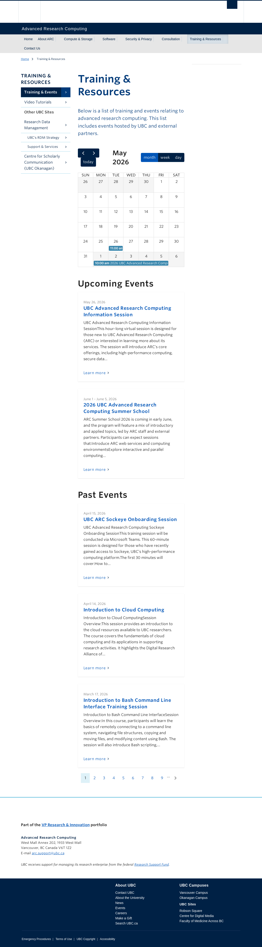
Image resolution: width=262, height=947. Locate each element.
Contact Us (32, 48)
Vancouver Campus (193, 892)
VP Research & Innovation (66, 825)
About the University (129, 898)
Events (120, 908)
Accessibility (107, 939)
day (178, 157)
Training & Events (40, 92)
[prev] (83, 153)
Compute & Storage (78, 39)
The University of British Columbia (33, 12)
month (150, 157)
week (165, 157)
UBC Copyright (86, 939)
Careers (121, 913)
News (119, 903)
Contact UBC (124, 892)
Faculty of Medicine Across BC (201, 921)
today (88, 162)
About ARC (46, 39)
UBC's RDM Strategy (43, 137)
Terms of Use (64, 939)
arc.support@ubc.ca (48, 853)
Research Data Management (37, 125)
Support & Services (42, 146)
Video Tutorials (37, 102)
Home (28, 39)
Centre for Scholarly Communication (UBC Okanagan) (42, 162)
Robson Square (190, 911)
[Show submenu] (58, 39)
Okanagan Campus (193, 898)
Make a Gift (123, 918)
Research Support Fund (151, 864)
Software (109, 39)
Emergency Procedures (36, 939)
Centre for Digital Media (196, 916)
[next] (93, 153)
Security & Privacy (138, 39)
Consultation (171, 39)
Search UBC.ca (126, 923)
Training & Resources (205, 39)
